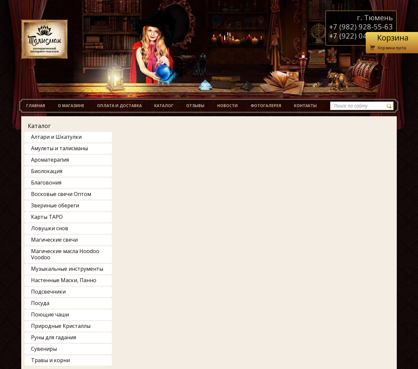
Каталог (39, 126)
